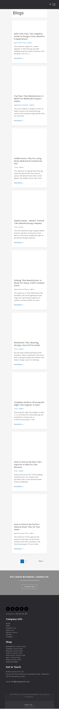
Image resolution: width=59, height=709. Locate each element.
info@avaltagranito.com (20, 682)
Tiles (16, 167)
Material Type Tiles (21, 533)
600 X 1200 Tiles (20, 43)
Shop (8, 626)
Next (42, 561)
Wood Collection (13, 660)
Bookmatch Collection (16, 647)
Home (8, 624)
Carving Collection (14, 649)
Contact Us (11, 628)
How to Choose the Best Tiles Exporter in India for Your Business (28, 464)
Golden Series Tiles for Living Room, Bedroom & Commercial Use (28, 161)
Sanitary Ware (12, 662)
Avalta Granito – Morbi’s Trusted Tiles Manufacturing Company (29, 222)
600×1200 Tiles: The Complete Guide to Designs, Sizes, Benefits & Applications (29, 36)
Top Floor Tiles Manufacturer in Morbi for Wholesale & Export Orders (28, 98)
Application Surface (21, 105)
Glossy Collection (14, 653)
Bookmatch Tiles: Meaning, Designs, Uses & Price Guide (27, 344)
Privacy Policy (12, 633)
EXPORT (9, 635)
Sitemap (9, 637)
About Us (10, 630)
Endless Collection (14, 651)
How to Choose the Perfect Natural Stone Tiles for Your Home (27, 527)
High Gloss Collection (15, 656)
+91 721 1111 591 (21, 614)
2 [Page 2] (26, 561)
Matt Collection (13, 658)
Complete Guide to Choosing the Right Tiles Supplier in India (29, 404)
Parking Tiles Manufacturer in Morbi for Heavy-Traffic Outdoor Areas (29, 283)
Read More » (19, 58)
